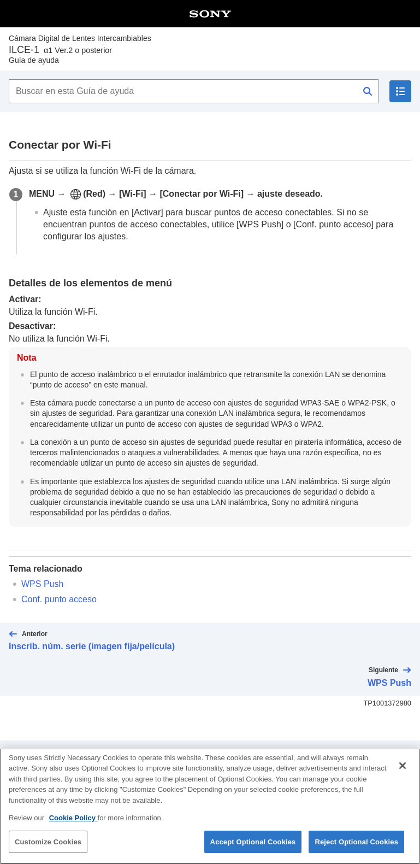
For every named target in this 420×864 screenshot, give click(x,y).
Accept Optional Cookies (253, 851)
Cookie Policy (73, 827)
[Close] (403, 774)
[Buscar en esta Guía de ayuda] (193, 91)
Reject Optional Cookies (356, 851)
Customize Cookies (48, 851)
